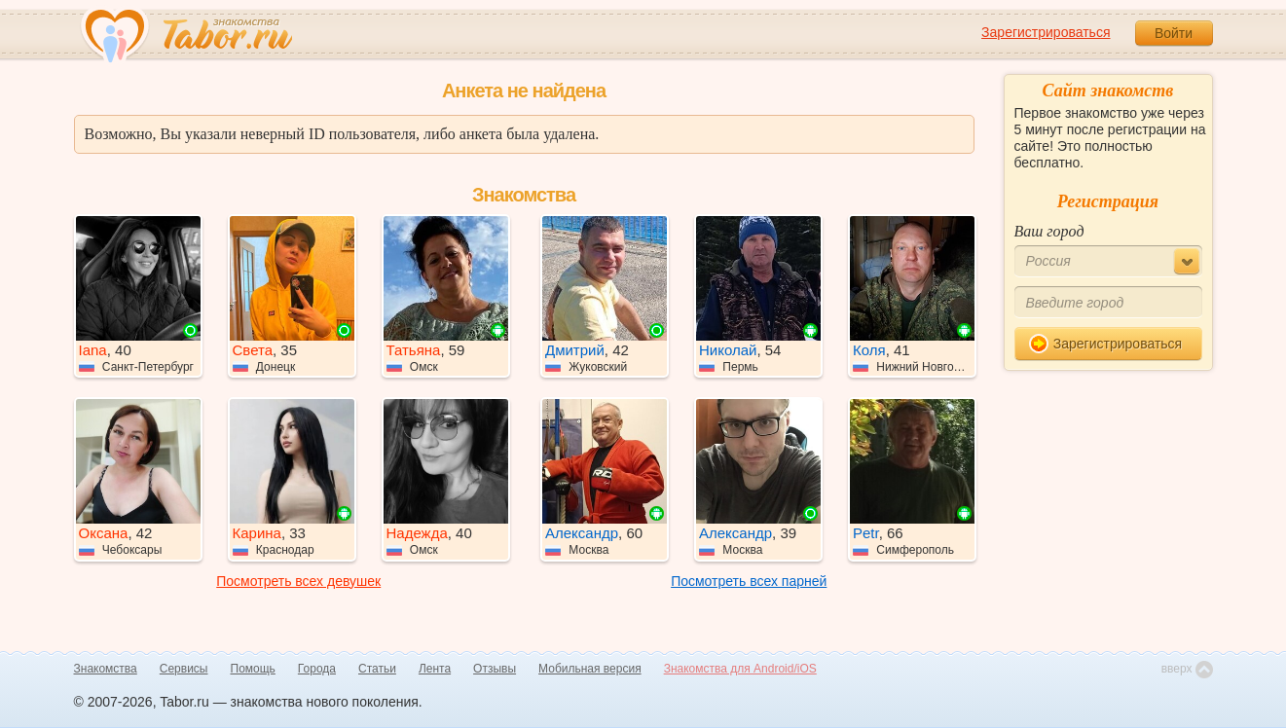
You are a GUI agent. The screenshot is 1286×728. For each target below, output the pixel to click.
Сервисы (184, 668)
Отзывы (494, 668)
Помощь (253, 668)
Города (317, 668)
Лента (435, 668)
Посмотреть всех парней (749, 581)
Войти (1174, 33)
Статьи (377, 668)
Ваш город (1049, 231)
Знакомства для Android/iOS (740, 668)
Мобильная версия (590, 668)
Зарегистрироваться (1045, 32)
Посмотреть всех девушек (298, 581)
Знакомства (105, 668)
